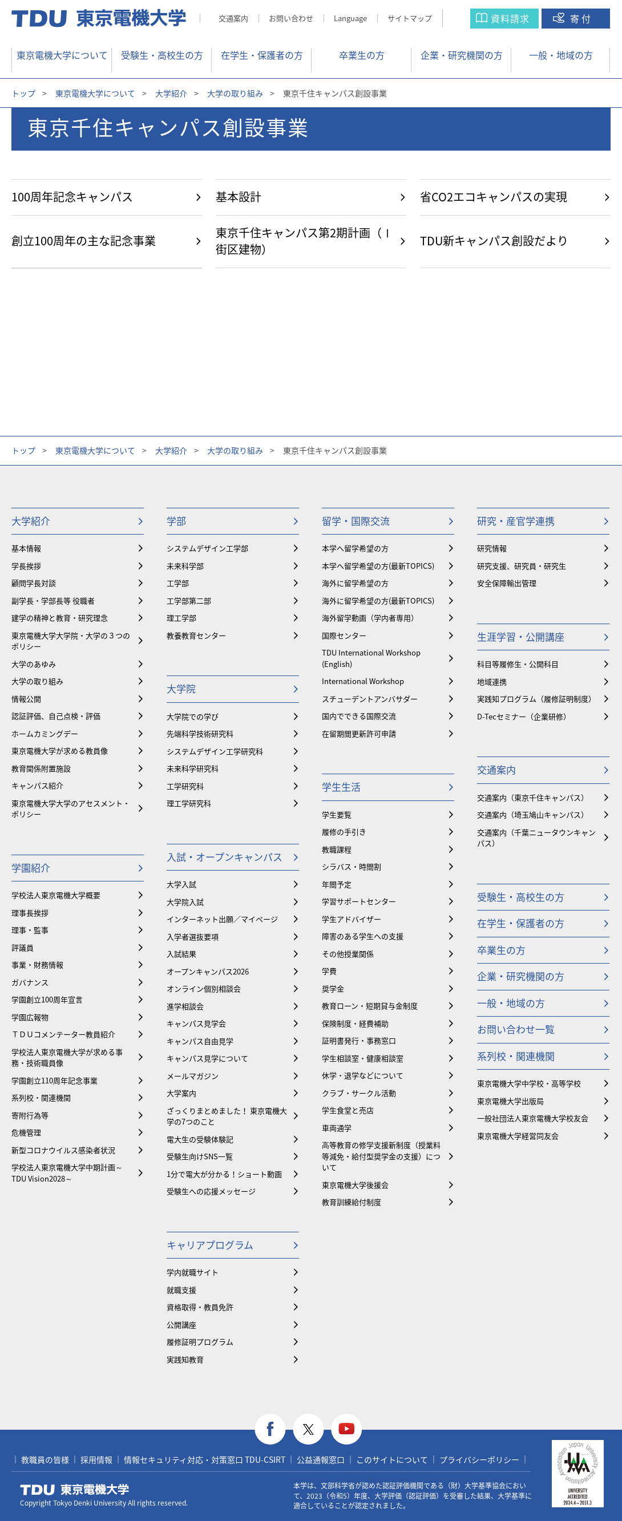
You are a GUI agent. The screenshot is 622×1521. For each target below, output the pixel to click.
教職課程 (337, 849)
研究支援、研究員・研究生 (521, 565)
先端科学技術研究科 (200, 733)
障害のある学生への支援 (362, 936)
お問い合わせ (291, 18)
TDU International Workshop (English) (371, 658)
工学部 (178, 582)
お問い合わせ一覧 (516, 1029)
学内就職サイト (193, 1272)
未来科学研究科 (193, 768)
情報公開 (26, 698)
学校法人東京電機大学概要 (55, 894)
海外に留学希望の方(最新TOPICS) (378, 600)
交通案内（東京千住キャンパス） (532, 797)
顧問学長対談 (33, 582)
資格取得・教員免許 (200, 1306)
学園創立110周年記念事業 (54, 1080)
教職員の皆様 (45, 1459)
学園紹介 (30, 867)
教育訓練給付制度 (351, 1201)
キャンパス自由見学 (200, 1040)
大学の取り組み (235, 93)
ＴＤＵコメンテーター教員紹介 (63, 1034)
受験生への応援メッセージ (211, 1191)
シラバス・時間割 (351, 866)
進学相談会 (185, 1006)
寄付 (581, 18)
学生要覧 (337, 814)
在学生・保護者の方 (262, 55)
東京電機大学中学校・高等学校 (529, 1083)
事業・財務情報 (37, 964)
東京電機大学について (62, 55)
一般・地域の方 (561, 55)
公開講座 (181, 1324)
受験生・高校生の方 (162, 55)
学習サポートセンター (359, 901)
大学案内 (181, 1092)
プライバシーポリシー (479, 1459)
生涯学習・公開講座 (520, 636)
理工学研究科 (189, 803)
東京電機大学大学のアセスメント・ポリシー (70, 809)
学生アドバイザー (351, 918)
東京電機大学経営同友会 (518, 1135)
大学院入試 (185, 901)
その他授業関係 (348, 953)
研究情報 (492, 548)
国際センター (344, 635)
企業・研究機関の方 (462, 55)
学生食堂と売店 (348, 1110)
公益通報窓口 (321, 1459)
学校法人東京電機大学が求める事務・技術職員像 (67, 1057)
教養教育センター (196, 635)
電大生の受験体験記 (200, 1139)
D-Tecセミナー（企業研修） (524, 716)
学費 (329, 970)
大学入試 (181, 884)
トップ (23, 93)
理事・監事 (30, 929)
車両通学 (337, 1127)
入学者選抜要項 (193, 936)
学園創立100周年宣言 (47, 999)
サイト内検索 (467, 19)
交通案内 (233, 18)
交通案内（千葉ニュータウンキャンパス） (536, 838)
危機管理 (26, 1132)
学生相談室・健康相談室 (362, 1058)
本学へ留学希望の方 (355, 548)
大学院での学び (193, 716)
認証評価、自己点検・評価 (55, 715)
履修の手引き (344, 831)
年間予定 (337, 884)
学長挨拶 (26, 565)
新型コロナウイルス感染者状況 (63, 1149)
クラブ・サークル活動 (359, 1092)
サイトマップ (409, 18)
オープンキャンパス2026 (208, 971)
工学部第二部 (189, 600)
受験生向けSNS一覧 (200, 1156)
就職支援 (181, 1289)
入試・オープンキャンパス (224, 857)
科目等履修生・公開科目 (518, 663)
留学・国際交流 (356, 520)
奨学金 (333, 988)
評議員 (22, 947)
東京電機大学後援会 (355, 1184)
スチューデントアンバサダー (370, 698)
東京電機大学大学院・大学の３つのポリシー (70, 641)
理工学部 (181, 617)
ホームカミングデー (44, 733)
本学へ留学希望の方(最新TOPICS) (378, 565)
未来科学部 (185, 565)
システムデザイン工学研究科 (215, 751)
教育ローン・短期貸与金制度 (370, 1005)
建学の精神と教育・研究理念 (59, 617)
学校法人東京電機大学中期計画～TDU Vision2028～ (67, 1173)
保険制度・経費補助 (355, 1023)
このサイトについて (392, 1459)
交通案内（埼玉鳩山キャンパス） (532, 814)
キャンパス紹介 (37, 785)
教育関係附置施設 (41, 768)
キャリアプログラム (210, 1244)
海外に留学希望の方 (355, 582)
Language (350, 18)
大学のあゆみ (33, 663)
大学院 (181, 688)
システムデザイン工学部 (207, 548)
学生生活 (341, 786)
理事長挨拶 (30, 912)
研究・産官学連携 (516, 520)
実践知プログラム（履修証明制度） (536, 698)
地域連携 (492, 681)
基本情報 (26, 548)
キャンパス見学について (207, 1058)
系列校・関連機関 (41, 1097)
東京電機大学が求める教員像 (59, 750)
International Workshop (363, 680)
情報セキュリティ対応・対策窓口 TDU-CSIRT (204, 1459)
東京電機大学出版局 (510, 1100)
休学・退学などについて (362, 1075)
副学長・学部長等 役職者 (53, 600)
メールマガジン (193, 1075)
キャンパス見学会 (196, 1023)
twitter (308, 1429)
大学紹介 (171, 93)
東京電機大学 (75, 1489)
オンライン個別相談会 (204, 988)
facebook (270, 1429)
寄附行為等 (30, 1115)
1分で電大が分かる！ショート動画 (224, 1173)
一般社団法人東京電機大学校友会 (532, 1118)
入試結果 (181, 953)
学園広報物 (30, 1017)
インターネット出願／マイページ (222, 918)
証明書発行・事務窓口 (359, 1040)
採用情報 (96, 1459)
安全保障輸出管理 (506, 582)
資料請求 (510, 18)
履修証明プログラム (200, 1341)
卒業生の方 (362, 55)
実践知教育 (185, 1359)
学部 (176, 520)
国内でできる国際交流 (359, 715)
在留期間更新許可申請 (359, 733)
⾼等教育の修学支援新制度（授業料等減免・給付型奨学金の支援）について (381, 1155)
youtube (346, 1429)
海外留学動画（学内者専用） (370, 617)
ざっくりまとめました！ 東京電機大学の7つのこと (227, 1116)
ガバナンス (30, 982)
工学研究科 (185, 785)
